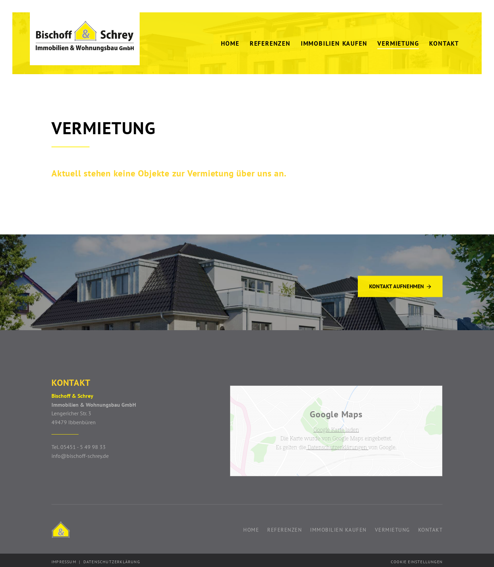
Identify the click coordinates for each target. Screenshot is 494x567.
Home (251, 527)
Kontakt (430, 527)
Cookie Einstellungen (417, 559)
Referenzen (284, 527)
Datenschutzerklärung (111, 559)
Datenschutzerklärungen (337, 445)
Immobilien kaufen (338, 527)
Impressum (63, 559)
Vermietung (392, 527)
